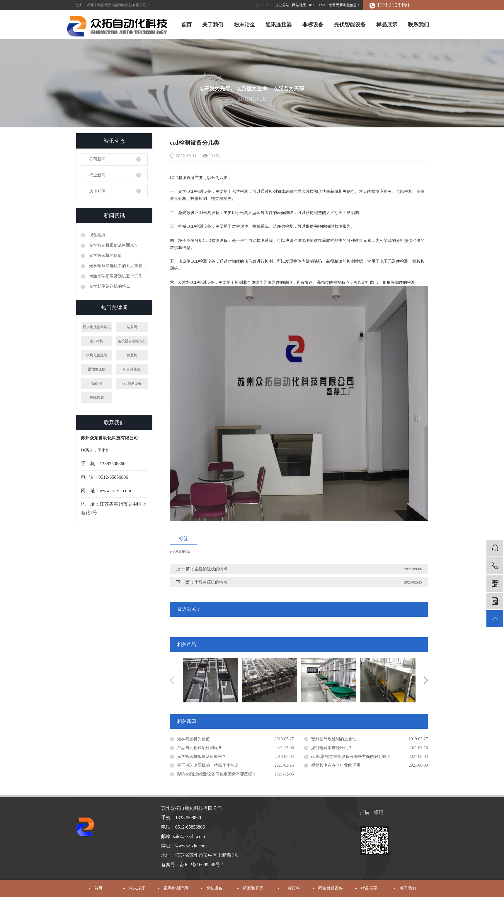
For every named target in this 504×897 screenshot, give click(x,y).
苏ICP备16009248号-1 (202, 864)
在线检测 (97, 397)
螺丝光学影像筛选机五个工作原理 (118, 276)
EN (265, 5)
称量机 (132, 355)
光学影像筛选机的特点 (109, 286)
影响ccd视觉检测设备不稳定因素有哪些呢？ (216, 774)
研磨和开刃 (253, 888)
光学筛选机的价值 (105, 255)
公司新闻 (97, 159)
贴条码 (132, 327)
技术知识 (97, 191)
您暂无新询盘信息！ (344, 5)
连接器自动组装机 (132, 341)
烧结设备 (214, 888)
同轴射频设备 (330, 888)
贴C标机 (96, 341)
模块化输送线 (96, 355)
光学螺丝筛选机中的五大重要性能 (118, 266)
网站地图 (299, 5)
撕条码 (96, 383)
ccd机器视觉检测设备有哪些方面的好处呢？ (351, 756)
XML (322, 5)
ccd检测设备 (132, 383)
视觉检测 (96, 235)
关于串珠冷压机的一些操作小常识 (208, 765)
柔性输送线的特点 (211, 569)
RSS (312, 5)
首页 (186, 25)
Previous (172, 680)
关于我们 (212, 25)
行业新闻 (97, 175)
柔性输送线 (96, 369)
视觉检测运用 (176, 888)
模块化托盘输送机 (97, 327)
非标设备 (312, 25)
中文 (255, 5)
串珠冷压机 (132, 369)
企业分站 (282, 5)
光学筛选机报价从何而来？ (113, 245)
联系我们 (418, 25)
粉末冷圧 (137, 888)
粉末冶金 (244, 25)
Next (426, 680)
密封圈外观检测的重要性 (333, 739)
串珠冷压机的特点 (211, 582)
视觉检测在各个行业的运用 (335, 765)
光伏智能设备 (350, 25)
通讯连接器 (278, 25)
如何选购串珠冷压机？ (331, 748)
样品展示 (386, 25)
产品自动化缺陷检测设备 (199, 748)
